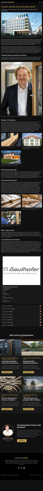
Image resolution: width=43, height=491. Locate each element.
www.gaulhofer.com (7, 301)
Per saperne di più (7, 372)
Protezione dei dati (38, 475)
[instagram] (21, 468)
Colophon (32, 475)
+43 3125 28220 (6, 294)
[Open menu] (41, 2)
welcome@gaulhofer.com (8, 297)
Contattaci (22, 440)
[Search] (39, 2)
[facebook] (19, 468)
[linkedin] (24, 468)
